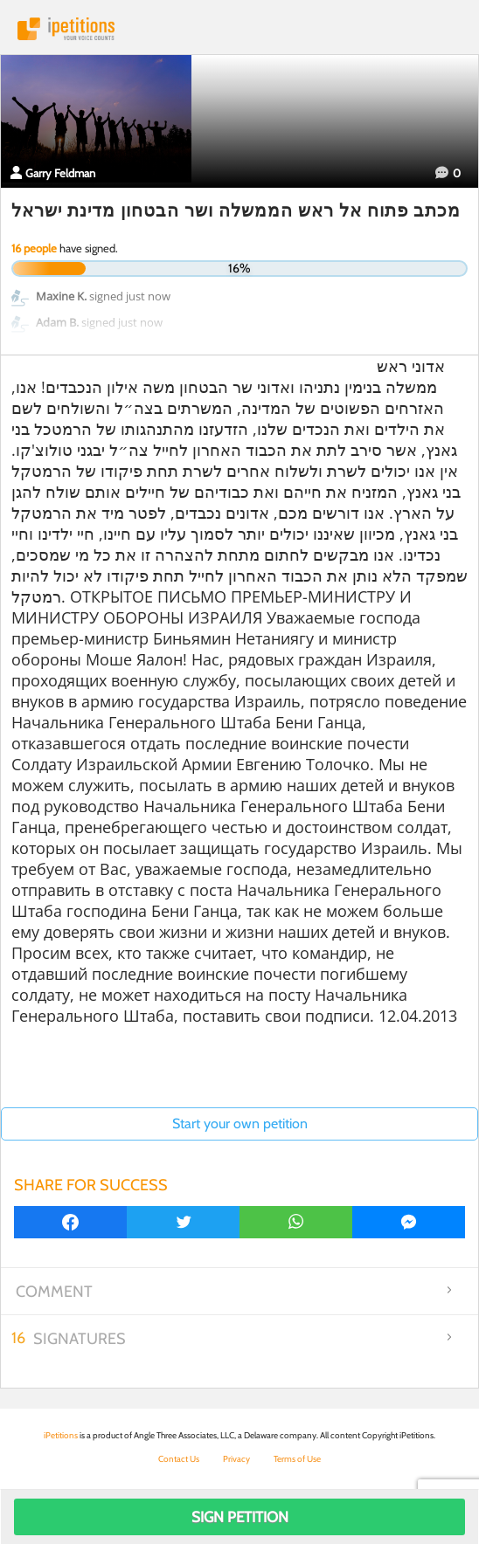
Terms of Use (297, 1459)
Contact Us (178, 1459)
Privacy (236, 1459)
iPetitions (239, 28)
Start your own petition (240, 1123)
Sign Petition (239, 1517)
